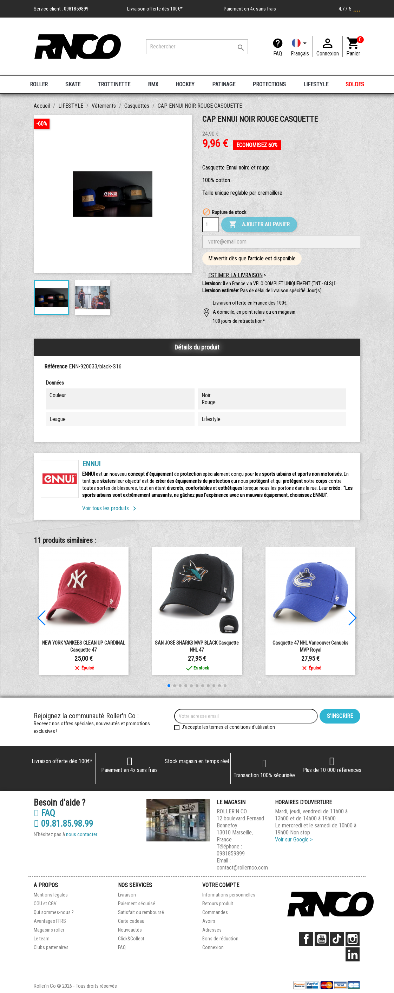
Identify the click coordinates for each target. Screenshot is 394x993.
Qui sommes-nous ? (54, 912)
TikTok (337, 939)
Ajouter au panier (259, 224)
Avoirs (208, 921)
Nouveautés (130, 930)
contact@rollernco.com (242, 867)
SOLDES (355, 84)
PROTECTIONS (269, 84)
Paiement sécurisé (136, 903)
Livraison (127, 895)
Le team (42, 938)
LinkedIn (353, 954)
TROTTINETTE (114, 84)
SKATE (72, 84)
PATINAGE (223, 84)
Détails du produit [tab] (197, 347)
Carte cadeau (131, 921)
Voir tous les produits (110, 508)
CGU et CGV (45, 903)
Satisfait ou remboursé (141, 912)
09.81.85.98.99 (63, 823)
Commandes (215, 912)
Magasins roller (49, 930)
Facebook (306, 939)
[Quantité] (210, 224)
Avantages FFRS (50, 921)
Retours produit (217, 903)
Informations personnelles (228, 895)
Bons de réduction (220, 938)
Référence (55, 366)
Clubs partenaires (51, 947)
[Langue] (300, 46)
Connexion (213, 947)
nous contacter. (82, 834)
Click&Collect (131, 938)
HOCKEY (185, 84)
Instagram (353, 939)
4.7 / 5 (349, 8)
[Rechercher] (197, 46)
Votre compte (220, 885)
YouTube (322, 939)
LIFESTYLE (315, 84)
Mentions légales (51, 895)
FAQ (277, 53)
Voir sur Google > (294, 839)
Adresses (212, 930)
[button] (323, 291)
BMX (153, 84)
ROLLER (39, 84)
